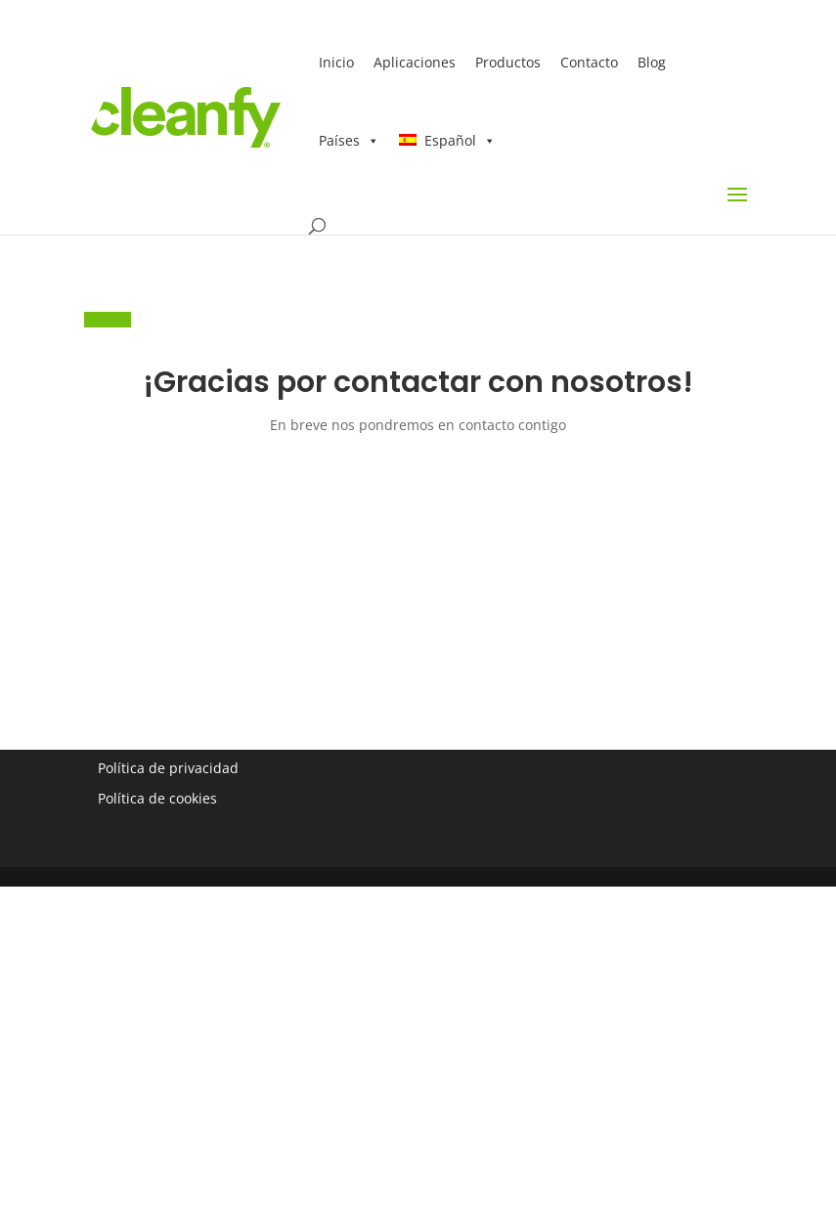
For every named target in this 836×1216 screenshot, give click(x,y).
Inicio (336, 62)
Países (349, 140)
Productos (508, 62)
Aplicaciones (415, 62)
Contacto (589, 62)
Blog (652, 62)
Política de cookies (157, 798)
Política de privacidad (168, 768)
